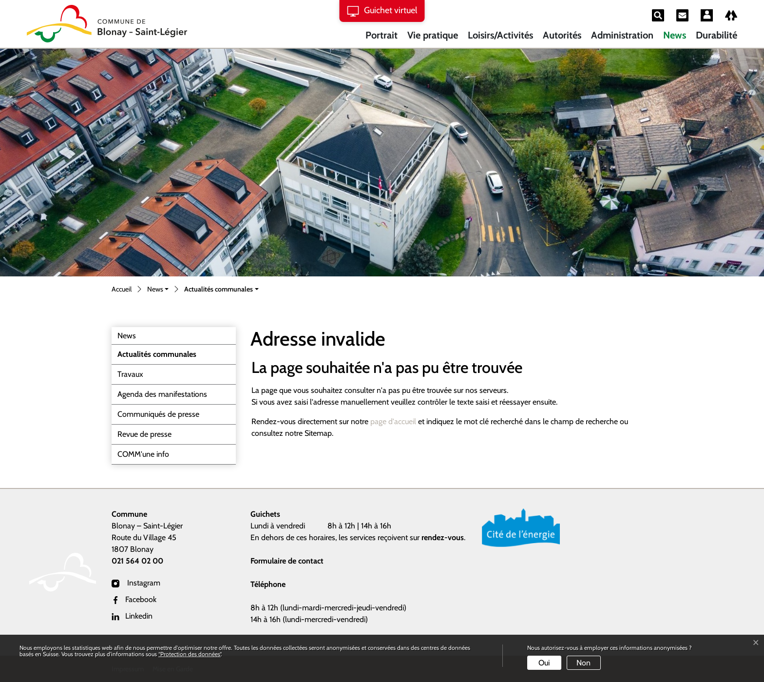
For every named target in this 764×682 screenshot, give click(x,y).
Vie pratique (432, 35)
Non (583, 662)
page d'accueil (393, 421)
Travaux (130, 374)
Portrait (381, 35)
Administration (622, 35)
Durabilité (716, 35)
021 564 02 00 (137, 560)
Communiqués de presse (158, 414)
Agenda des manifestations (162, 394)
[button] (158, 289)
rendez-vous (442, 537)
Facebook (134, 599)
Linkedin (132, 616)
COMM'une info (143, 454)
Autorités (562, 35)
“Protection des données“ (189, 654)
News (674, 35)
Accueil (122, 289)
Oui (544, 662)
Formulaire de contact (287, 560)
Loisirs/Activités (500, 35)
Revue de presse (144, 434)
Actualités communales (156, 357)
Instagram (136, 582)
